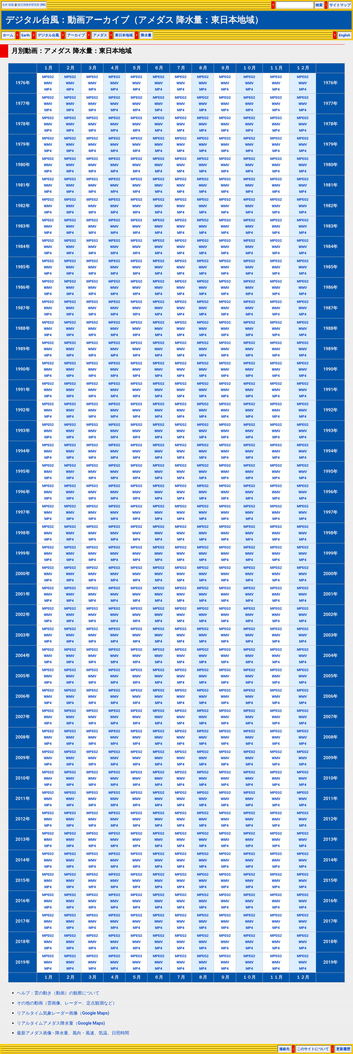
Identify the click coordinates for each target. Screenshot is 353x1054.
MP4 (48, 89)
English (344, 35)
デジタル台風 (48, 35)
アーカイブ (76, 35)
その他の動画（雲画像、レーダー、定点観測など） (67, 1003)
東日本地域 (124, 35)
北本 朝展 (8, 5)
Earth (25, 35)
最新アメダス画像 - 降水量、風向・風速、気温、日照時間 (73, 1033)
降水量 (146, 35)
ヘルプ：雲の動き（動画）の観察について (58, 993)
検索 (319, 5)
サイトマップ (340, 5)
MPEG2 (48, 77)
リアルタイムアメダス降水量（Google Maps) (61, 1023)
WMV (48, 83)
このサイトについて (313, 1049)
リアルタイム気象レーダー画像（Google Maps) (63, 1013)
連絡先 (284, 1049)
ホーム (8, 35)
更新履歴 (343, 1049)
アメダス (100, 35)
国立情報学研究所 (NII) (32, 5)
